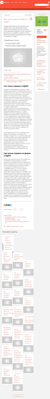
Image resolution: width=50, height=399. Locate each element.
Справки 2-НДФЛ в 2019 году (11, 78)
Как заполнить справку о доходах (6, 294)
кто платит (23, 185)
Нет (21, 209)
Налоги (10, 9)
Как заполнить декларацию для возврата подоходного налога (18, 312)
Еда (12, 2)
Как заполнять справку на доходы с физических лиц (17, 222)
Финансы (6, 9)
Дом (20, 2)
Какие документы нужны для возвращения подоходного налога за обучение (18, 355)
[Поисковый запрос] (42, 5)
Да (15, 209)
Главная (1, 9)
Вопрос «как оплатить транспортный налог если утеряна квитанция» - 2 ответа (19, 80)
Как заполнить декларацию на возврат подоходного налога (29, 360)
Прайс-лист (44, 14)
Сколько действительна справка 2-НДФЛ (18, 257)
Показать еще (18, 395)
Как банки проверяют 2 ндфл (12, 220)
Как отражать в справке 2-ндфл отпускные (6, 371)
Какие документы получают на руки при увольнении (28, 282)
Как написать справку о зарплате (28, 301)
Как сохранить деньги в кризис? (41, 78)
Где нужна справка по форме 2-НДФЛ (15, 45)
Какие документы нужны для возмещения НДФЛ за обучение (18, 333)
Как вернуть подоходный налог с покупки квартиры (7, 330)
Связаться (42, 15)
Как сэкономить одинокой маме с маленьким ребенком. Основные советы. (41, 63)
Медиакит (39, 14)
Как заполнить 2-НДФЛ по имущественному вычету (8, 312)
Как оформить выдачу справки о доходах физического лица (15, 217)
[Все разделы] (49, 2)
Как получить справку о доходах (28, 264)
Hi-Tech (16, 2)
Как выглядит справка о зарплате (17, 292)
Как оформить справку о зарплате (17, 239)
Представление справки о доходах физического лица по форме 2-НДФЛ (17, 75)
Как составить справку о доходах (17, 274)
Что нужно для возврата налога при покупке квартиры (17, 377)
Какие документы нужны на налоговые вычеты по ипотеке (28, 338)
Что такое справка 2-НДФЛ (12, 43)
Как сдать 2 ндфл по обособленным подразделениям (30, 319)
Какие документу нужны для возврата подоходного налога (7, 351)
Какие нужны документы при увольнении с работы (7, 257)
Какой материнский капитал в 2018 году (41, 41)
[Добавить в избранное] (31, 19)
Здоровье (25, 2)
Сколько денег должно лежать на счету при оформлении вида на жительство (29, 243)
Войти (48, 7)
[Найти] (48, 5)
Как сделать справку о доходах (7, 238)
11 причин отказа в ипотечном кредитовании (42, 84)
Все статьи (41, 89)
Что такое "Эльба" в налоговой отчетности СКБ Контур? (41, 72)
